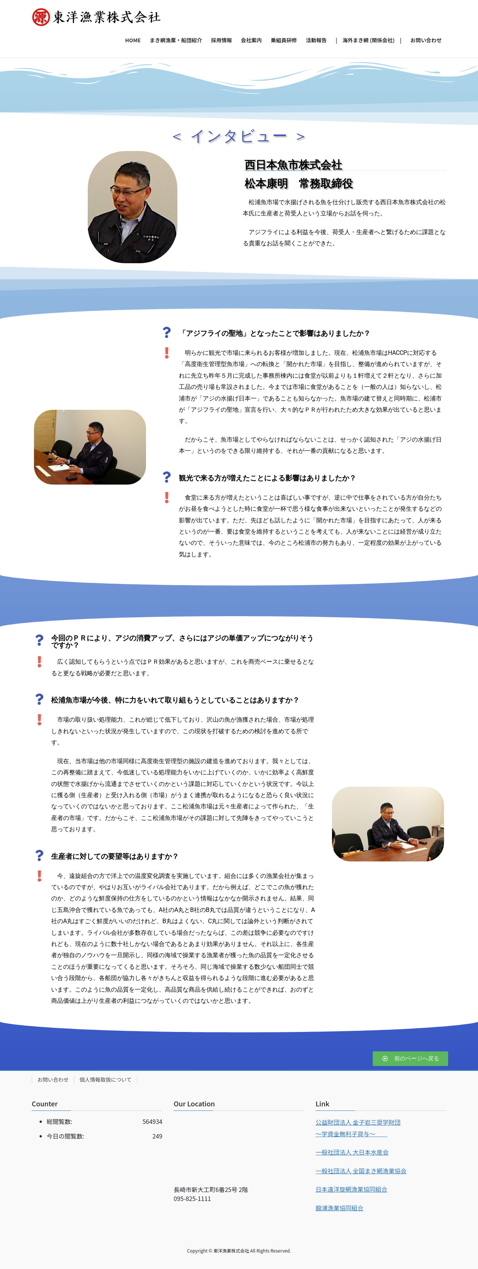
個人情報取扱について (106, 1079)
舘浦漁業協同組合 (339, 1207)
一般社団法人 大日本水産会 (352, 1151)
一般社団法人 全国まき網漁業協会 (361, 1170)
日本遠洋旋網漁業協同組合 (351, 1188)
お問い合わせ (53, 1079)
